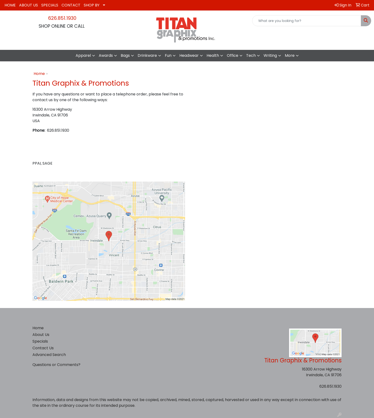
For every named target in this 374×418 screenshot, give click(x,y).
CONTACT (71, 5)
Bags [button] (125, 55)
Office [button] (232, 55)
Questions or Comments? (56, 364)
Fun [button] (168, 55)
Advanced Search (49, 354)
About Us (40, 334)
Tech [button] (251, 55)
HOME (10, 5)
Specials (40, 341)
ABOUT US (28, 5)
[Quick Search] (306, 20)
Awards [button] (106, 55)
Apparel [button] (83, 55)
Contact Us (43, 348)
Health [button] (213, 55)
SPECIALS (49, 5)
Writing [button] (270, 55)
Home (39, 73)
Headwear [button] (189, 55)
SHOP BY (91, 5)
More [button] (290, 55)
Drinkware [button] (147, 55)
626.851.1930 (62, 18)
